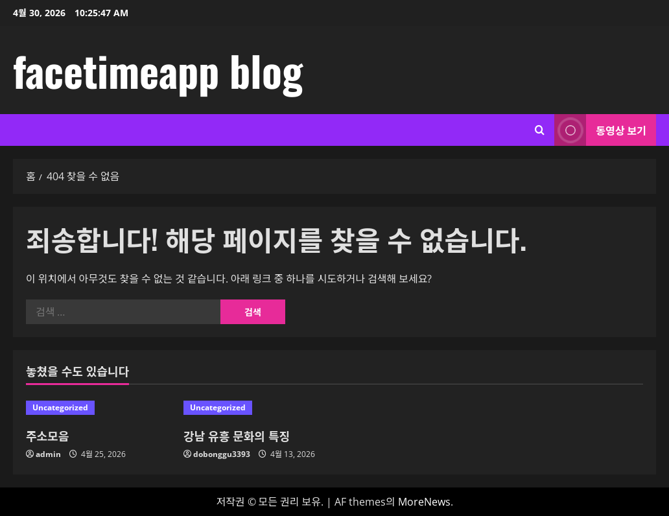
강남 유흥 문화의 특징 (236, 435)
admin (48, 454)
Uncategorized (60, 407)
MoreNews (424, 502)
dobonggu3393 (221, 454)
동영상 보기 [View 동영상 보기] (600, 130)
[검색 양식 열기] (540, 130)
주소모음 (47, 435)
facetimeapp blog (158, 70)
